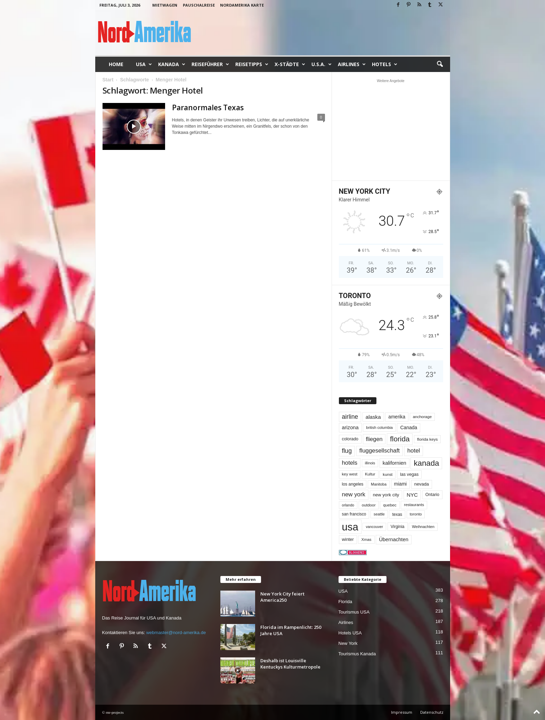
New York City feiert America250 (282, 597)
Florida (345, 601)
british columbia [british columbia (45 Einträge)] (379, 427)
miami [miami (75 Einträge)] (400, 484)
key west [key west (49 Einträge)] (350, 474)
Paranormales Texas (208, 107)
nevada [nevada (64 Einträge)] (421, 484)
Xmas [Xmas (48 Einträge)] (366, 539)
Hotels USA (350, 632)
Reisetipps (251, 64)
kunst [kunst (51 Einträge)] (387, 474)
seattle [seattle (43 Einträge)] (379, 514)
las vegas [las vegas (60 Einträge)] (409, 474)
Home (116, 64)
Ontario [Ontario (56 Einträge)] (432, 494)
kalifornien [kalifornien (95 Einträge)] (394, 463)
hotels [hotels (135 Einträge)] (350, 462)
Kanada (171, 64)
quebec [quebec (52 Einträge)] (390, 505)
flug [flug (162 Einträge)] (347, 450)
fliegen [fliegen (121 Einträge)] (374, 439)
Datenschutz (432, 712)
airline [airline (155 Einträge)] (350, 416)
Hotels (384, 64)
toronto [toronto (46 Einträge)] (416, 514)
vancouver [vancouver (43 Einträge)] (374, 527)
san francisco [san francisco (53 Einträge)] (354, 514)
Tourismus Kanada (357, 653)
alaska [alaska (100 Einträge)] (373, 417)
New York (348, 643)
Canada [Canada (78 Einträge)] (408, 427)
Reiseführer (210, 64)
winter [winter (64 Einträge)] (348, 539)
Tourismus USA (354, 612)
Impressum (401, 712)
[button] (439, 64)
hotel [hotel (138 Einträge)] (413, 450)
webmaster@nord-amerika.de (176, 632)
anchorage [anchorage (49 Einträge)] (422, 417)
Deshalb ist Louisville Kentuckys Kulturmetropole (290, 663)
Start (108, 79)
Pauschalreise (199, 5)
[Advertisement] (391, 129)
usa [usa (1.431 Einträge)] (350, 527)
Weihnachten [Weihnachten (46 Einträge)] (423, 527)
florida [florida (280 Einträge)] (399, 439)
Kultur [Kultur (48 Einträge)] (370, 474)
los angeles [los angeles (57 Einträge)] (353, 484)
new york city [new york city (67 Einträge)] (386, 494)
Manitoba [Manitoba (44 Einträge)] (379, 484)
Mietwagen (164, 5)
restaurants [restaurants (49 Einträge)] (414, 505)
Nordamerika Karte (242, 5)
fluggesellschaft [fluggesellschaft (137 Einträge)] (379, 450)
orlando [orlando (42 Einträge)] (348, 505)
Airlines (352, 64)
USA (144, 64)
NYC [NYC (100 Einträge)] (412, 495)
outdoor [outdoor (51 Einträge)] (369, 505)
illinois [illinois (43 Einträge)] (370, 463)
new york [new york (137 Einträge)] (354, 494)
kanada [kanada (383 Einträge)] (426, 463)
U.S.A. (321, 64)
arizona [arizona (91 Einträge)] (350, 427)
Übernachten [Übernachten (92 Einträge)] (393, 539)
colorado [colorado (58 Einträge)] (350, 439)
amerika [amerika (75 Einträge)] (396, 416)
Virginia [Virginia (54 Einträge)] (398, 526)
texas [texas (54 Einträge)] (397, 514)
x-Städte (290, 64)
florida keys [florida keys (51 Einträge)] (427, 439)
